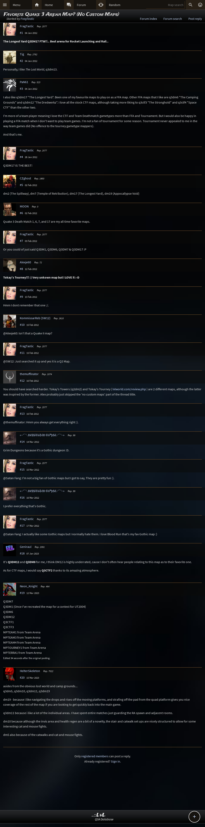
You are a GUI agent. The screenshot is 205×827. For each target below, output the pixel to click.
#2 (21, 61)
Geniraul (25, 547)
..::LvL (99, 815)
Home (49, 5)
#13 (22, 413)
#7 (21, 241)
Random (114, 5)
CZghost (25, 178)
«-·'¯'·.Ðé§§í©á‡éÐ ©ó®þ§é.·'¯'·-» (42, 435)
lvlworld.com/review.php (129, 389)
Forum (81, 5)
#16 (22, 497)
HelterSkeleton (30, 671)
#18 (22, 553)
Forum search (172, 19)
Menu (16, 5)
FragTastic (27, 19)
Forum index (148, 19)
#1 (21, 33)
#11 (22, 353)
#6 (21, 213)
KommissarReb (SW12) (35, 318)
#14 (22, 442)
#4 (21, 157)
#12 (22, 380)
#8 (21, 269)
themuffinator (29, 374)
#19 (22, 593)
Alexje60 (25, 262)
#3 (21, 89)
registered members (95, 756)
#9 (21, 297)
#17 (22, 525)
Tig (22, 54)
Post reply (195, 19)
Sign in (115, 761)
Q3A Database (104, 819)
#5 (21, 185)
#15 (22, 469)
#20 (22, 677)
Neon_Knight (28, 586)
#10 (22, 325)
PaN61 (24, 82)
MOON (24, 206)
